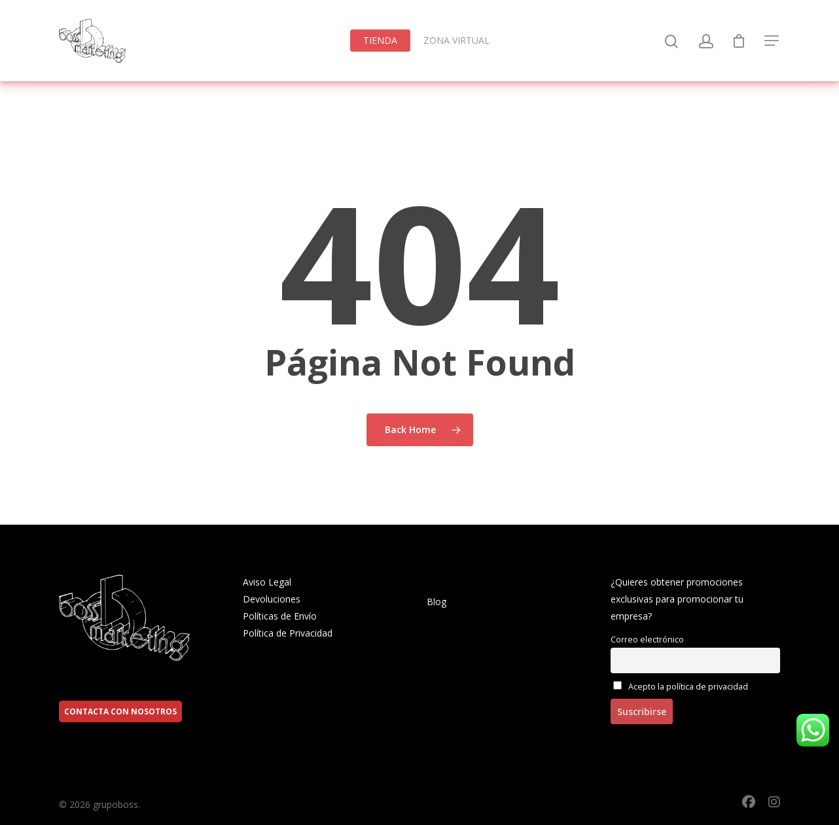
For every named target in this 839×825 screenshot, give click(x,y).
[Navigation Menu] (772, 40)
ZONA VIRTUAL (456, 40)
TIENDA (380, 40)
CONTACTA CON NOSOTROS (120, 711)
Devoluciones (271, 599)
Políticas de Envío (280, 616)
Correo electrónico (647, 639)
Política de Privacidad (287, 633)
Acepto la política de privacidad (680, 686)
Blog (436, 601)
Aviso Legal (267, 582)
